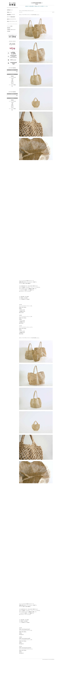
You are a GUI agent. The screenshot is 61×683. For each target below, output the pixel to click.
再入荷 (12, 83)
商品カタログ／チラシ (12, 19)
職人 (12, 109)
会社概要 (12, 31)
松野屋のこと (12, 10)
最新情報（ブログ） (12, 14)
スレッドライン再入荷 (12, 77)
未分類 (12, 78)
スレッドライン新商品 (12, 84)
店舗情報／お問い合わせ (12, 29)
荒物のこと (12, 12)
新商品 (12, 81)
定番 (12, 79)
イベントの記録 (12, 26)
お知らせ (12, 82)
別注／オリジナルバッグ (12, 21)
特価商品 (12, 76)
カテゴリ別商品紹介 (12, 17)
